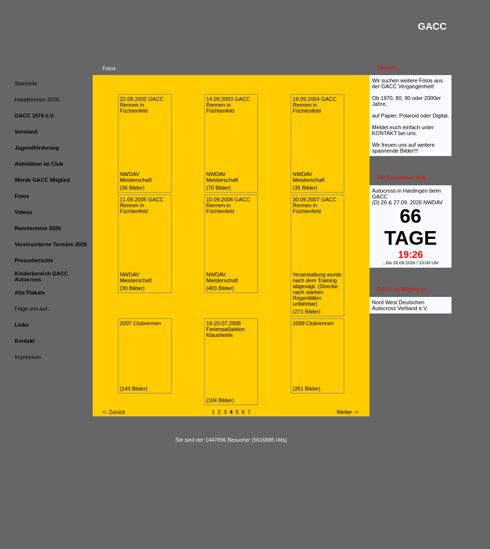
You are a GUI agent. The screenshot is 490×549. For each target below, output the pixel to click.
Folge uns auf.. (32, 309)
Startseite (26, 83)
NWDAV (433, 202)
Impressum (28, 357)
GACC (380, 196)
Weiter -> (347, 412)
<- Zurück (113, 412)
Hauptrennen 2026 (37, 99)
